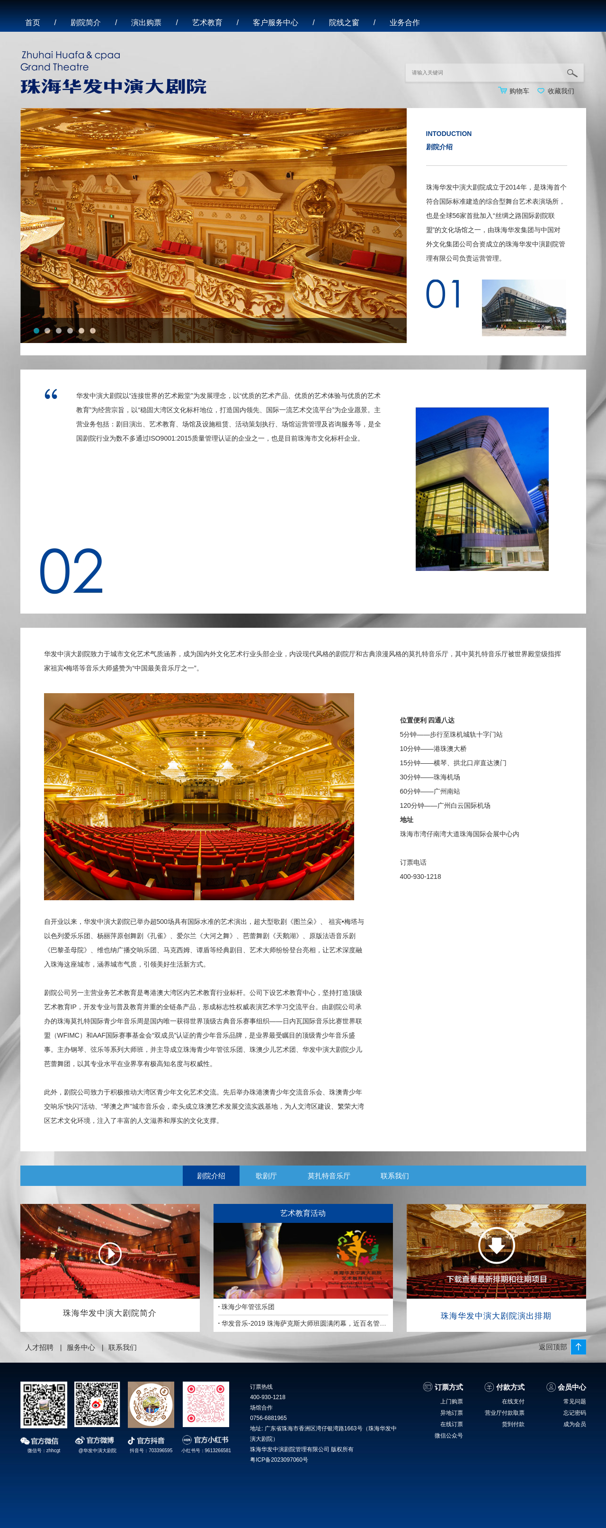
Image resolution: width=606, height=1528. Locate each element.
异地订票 (451, 1413)
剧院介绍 (211, 1176)
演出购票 (146, 22)
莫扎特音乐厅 (329, 1176)
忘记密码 (574, 1413)
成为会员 (574, 1424)
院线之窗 (344, 22)
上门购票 (451, 1401)
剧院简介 (86, 22)
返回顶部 (553, 1347)
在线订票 (451, 1424)
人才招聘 (39, 1347)
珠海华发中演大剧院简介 (110, 1313)
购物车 (519, 91)
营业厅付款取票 (505, 1413)
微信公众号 (449, 1435)
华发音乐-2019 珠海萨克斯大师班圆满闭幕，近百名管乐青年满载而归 (322, 1323)
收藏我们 (561, 91)
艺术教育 (207, 22)
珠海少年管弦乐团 (246, 1307)
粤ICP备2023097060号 (279, 1459)
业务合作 (405, 22)
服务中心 (81, 1347)
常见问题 (574, 1401)
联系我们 (395, 1176)
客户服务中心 (275, 22)
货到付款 (513, 1424)
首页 (32, 22)
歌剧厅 (266, 1176)
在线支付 (513, 1401)
